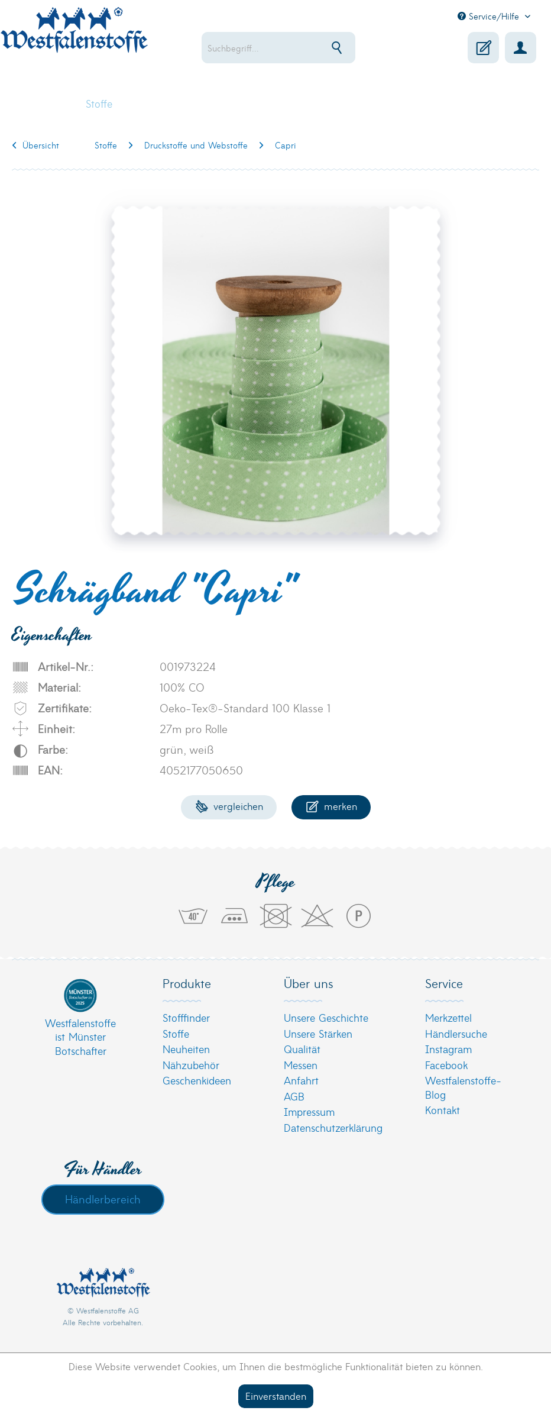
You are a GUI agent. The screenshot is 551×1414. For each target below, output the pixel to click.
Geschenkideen (197, 1080)
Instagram (448, 1048)
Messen (300, 1064)
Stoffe (176, 1033)
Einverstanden (275, 1395)
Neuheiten (186, 1048)
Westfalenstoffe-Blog (463, 1087)
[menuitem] (290, 47)
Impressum (309, 1111)
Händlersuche (456, 1033)
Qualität (302, 1048)
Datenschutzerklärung (333, 1127)
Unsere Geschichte (326, 1017)
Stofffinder (186, 1017)
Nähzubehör (191, 1064)
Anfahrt (301, 1080)
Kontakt (442, 1109)
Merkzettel (448, 1017)
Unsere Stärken (318, 1033)
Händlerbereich (103, 1198)
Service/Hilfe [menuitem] (490, 16)
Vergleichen (229, 805)
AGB (294, 1096)
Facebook (446, 1064)
